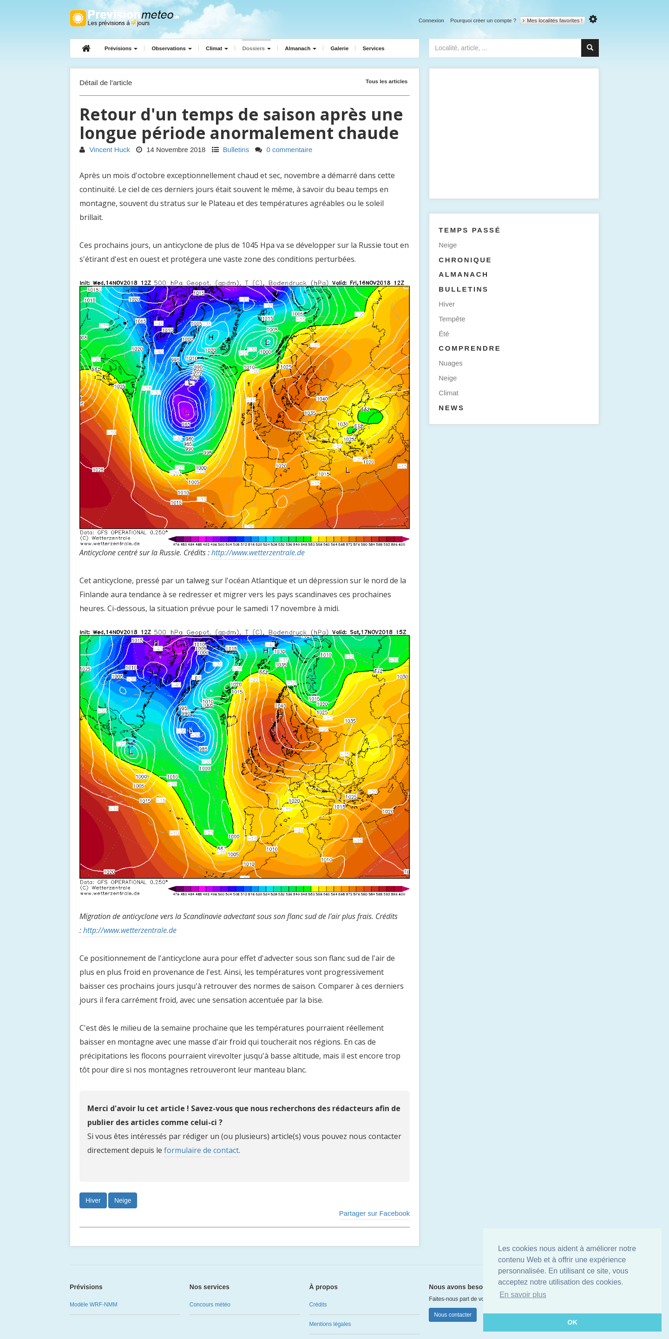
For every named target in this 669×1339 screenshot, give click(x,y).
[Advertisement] (514, 133)
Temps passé (470, 230)
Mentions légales (330, 1324)
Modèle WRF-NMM (94, 1304)
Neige (122, 1200)
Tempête (452, 319)
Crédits (318, 1304)
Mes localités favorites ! (553, 20)
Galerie (339, 48)
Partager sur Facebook (374, 1213)
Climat (217, 48)
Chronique (465, 260)
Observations (171, 48)
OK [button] (572, 1322)
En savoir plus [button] (522, 1295)
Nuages (451, 363)
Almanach (300, 48)
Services (373, 48)
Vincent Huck (104, 149)
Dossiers (256, 48)
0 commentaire (283, 149)
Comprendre (470, 348)
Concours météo (210, 1304)
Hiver (93, 1200)
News (451, 408)
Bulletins (230, 149)
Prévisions (121, 48)
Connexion (431, 20)
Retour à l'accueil (124, 18)
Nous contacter (453, 1315)
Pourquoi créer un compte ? (483, 20)
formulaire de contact (201, 1150)
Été (444, 334)
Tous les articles (386, 81)
